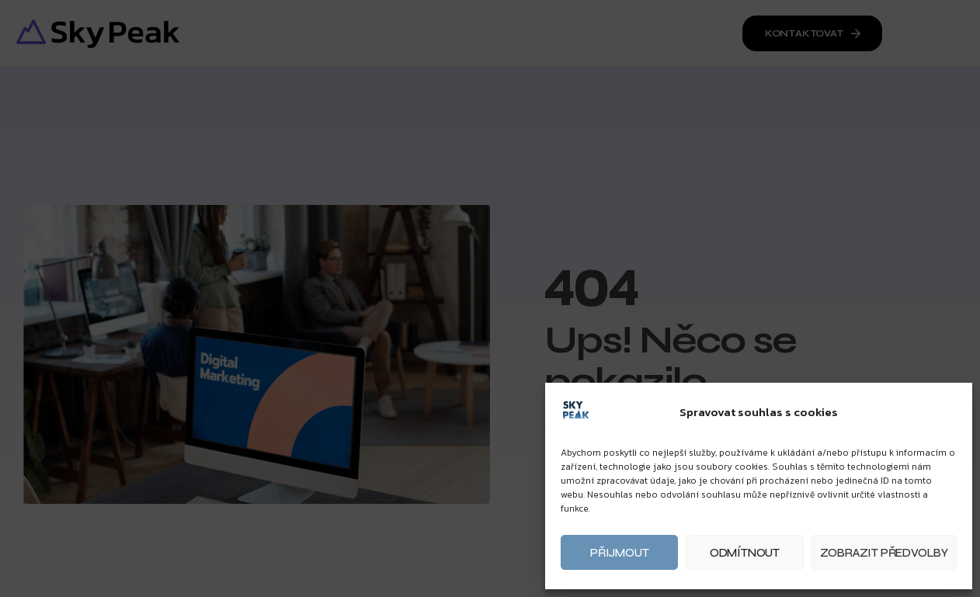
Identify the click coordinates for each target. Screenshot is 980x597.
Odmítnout (745, 553)
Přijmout (619, 553)
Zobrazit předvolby (884, 553)
